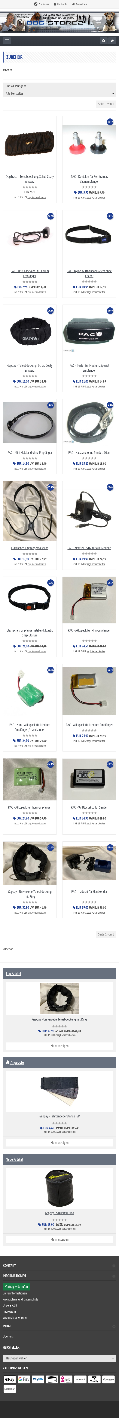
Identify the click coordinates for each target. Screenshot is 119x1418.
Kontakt (59, 1266)
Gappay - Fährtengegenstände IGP (59, 1116)
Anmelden (81, 4)
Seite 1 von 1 (106, 104)
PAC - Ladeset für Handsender (89, 892)
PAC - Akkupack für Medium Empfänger (89, 725)
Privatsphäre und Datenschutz (20, 1299)
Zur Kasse (43, 4)
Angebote (15, 1062)
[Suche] (104, 40)
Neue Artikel (14, 1159)
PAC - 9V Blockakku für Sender (89, 808)
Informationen (59, 1276)
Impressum (9, 1312)
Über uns (8, 1336)
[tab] (59, 1277)
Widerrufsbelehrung (15, 1318)
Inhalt (59, 1327)
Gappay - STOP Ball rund (59, 1213)
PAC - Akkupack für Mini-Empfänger (89, 630)
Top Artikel (13, 974)
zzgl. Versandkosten (37, 197)
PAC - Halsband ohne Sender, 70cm (89, 453)
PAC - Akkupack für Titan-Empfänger (29, 808)
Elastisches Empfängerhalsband (29, 548)
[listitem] (10, 1380)
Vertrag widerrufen (16, 1287)
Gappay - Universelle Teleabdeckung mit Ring (59, 1020)
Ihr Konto (62, 4)
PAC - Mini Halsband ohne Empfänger (30, 453)
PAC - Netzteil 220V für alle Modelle (89, 548)
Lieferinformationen (15, 1293)
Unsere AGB (10, 1305)
